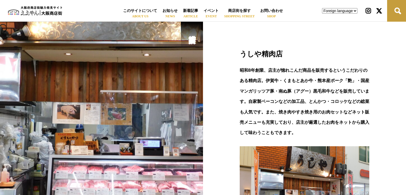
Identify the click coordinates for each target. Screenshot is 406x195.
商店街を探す (239, 11)
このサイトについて (140, 11)
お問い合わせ (271, 11)
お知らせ (170, 11)
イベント (211, 11)
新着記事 (190, 11)
